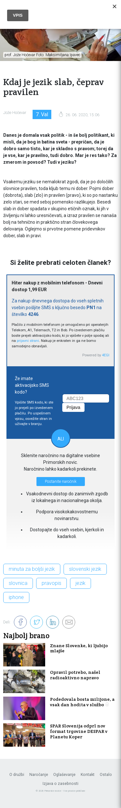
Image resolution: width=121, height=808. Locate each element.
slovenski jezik (85, 569)
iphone (16, 597)
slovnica (18, 583)
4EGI (105, 355)
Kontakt (88, 774)
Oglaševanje (64, 774)
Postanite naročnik (60, 481)
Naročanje (38, 774)
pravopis (51, 583)
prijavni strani (28, 341)
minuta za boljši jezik (32, 569)
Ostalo (106, 774)
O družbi (16, 774)
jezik (81, 583)
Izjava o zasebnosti (60, 783)
